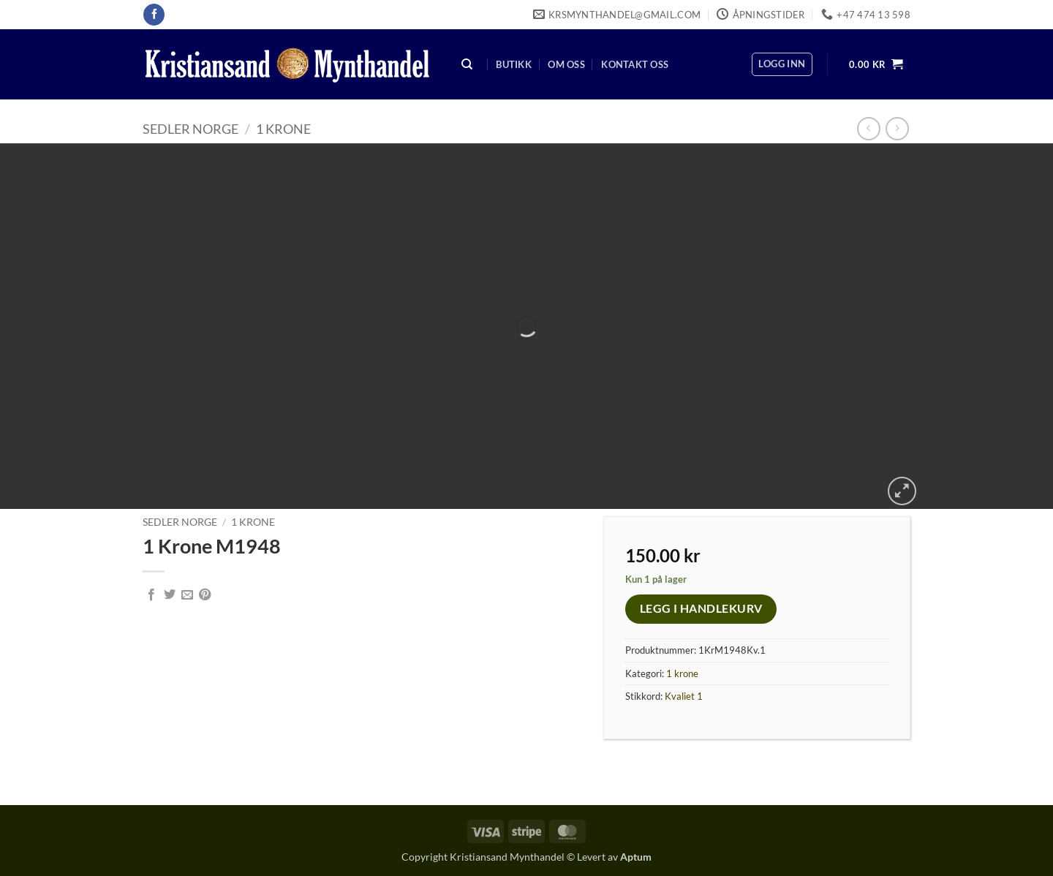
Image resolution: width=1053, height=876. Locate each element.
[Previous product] (897, 128)
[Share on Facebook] (151, 595)
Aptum (636, 856)
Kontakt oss (634, 64)
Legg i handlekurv (701, 608)
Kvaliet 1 (684, 696)
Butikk (514, 64)
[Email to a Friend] (187, 595)
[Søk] (467, 65)
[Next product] (868, 128)
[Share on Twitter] (170, 595)
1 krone (283, 129)
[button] (782, 64)
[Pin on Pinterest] (205, 595)
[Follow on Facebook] (154, 15)
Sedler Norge (190, 129)
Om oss (566, 64)
